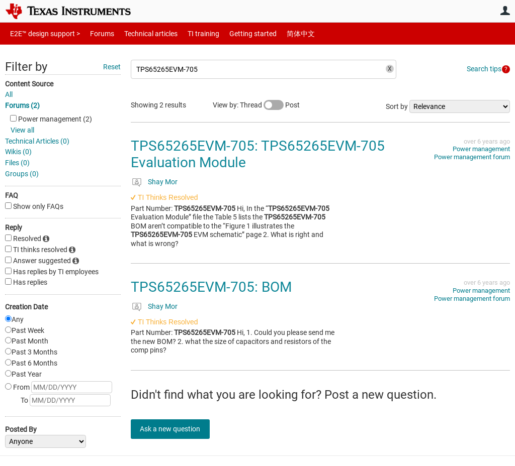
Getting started (235, 33)
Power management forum (472, 157)
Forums (94, 33)
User (505, 11)
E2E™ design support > (41, 33)
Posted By (21, 429)
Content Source (29, 84)
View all (22, 130)
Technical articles (140, 33)
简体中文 (280, 33)
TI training (190, 33)
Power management (481, 149)
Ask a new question (176, 429)
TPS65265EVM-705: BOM (211, 287)
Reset (112, 67)
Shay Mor (163, 182)
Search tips (484, 69)
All (9, 94)
